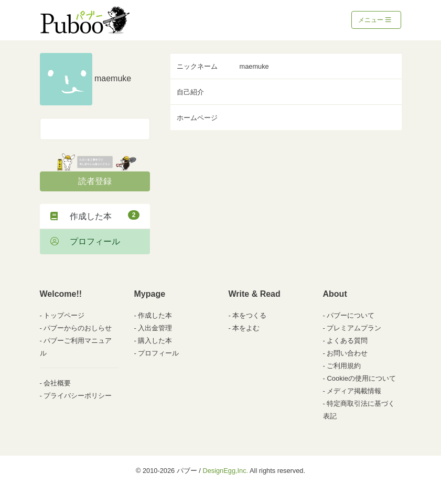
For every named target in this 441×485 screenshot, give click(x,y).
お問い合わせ (347, 353)
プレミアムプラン (354, 328)
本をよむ (246, 328)
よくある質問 (347, 340)
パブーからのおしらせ (78, 328)
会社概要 (57, 383)
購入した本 (155, 340)
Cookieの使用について (361, 378)
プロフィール (85, 241)
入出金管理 (155, 328)
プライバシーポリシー (78, 396)
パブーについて (350, 315)
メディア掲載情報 (354, 391)
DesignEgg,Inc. (225, 471)
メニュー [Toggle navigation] (374, 20)
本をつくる (249, 315)
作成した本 (94, 215)
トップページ (64, 315)
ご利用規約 (344, 366)
